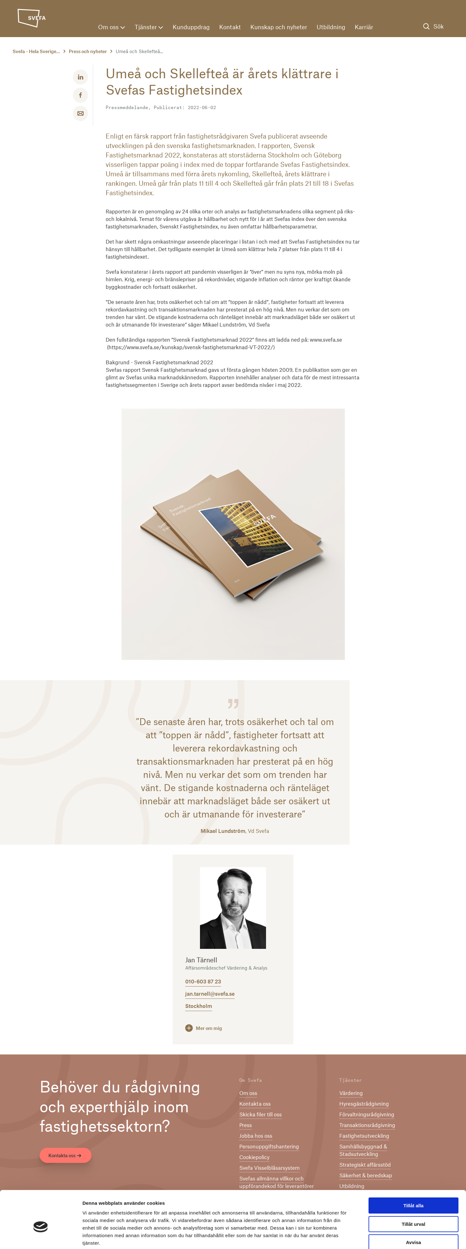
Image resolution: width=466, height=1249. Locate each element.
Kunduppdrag (191, 27)
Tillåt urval (413, 1190)
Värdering (351, 1093)
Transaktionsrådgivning (367, 1125)
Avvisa (413, 1209)
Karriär (364, 27)
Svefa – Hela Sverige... (36, 52)
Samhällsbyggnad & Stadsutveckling (363, 1151)
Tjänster (148, 27)
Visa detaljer (342, 1236)
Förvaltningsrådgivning (366, 1115)
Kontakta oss (65, 1156)
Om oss (111, 27)
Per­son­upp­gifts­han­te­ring (269, 1147)
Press (245, 1125)
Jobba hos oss (255, 1136)
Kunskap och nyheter (278, 27)
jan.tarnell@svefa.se (210, 994)
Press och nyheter (88, 52)
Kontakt (230, 27)
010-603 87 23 (203, 982)
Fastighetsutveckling (364, 1136)
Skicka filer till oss (260, 1115)
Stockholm (198, 1006)
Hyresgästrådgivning (364, 1104)
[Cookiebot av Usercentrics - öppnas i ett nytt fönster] (40, 1236)
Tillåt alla (413, 1172)
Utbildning (331, 27)
